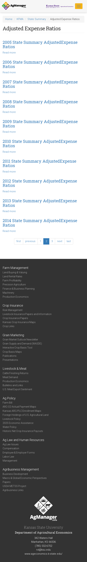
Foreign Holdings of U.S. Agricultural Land (25, 415)
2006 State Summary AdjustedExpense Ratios (40, 64)
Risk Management (12, 310)
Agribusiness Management (21, 469)
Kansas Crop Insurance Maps (19, 322)
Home (8, 19)
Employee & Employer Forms (19, 452)
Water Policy (9, 427)
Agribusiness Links (13, 490)
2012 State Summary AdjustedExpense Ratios (40, 183)
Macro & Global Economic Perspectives (25, 478)
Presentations (10, 359)
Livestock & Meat (14, 368)
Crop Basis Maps (12, 351)
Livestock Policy (12, 419)
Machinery (8, 292)
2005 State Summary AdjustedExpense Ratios (40, 44)
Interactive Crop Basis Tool (17, 347)
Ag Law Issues (11, 444)
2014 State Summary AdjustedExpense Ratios (40, 223)
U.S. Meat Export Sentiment (17, 389)
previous (30, 241)
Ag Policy (9, 398)
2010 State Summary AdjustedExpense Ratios (40, 143)
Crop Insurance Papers (15, 318)
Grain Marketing (13, 335)
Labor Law (8, 456)
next (59, 241)
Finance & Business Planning (19, 288)
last (69, 241)
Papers (7, 482)
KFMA (20, 19)
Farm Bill (7, 402)
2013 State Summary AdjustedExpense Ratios (40, 203)
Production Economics (16, 296)
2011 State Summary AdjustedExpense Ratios (39, 163)
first (18, 241)
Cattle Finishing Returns (15, 373)
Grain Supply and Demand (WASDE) (22, 343)
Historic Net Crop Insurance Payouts (23, 431)
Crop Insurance (13, 305)
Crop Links (8, 326)
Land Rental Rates (12, 276)
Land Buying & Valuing (15, 272)
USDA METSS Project (14, 486)
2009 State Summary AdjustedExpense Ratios (40, 123)
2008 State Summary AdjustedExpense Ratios (40, 104)
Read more (9, 52)
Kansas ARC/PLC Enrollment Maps (22, 410)
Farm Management (15, 268)
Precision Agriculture (14, 284)
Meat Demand (10, 377)
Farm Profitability (12, 280)
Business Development (15, 474)
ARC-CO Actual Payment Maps (19, 406)
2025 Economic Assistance (18, 423)
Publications (9, 355)
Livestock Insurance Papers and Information (27, 314)
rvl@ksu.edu (43, 549)
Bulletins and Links (13, 385)
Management (10, 460)
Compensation (11, 448)
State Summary (37, 19)
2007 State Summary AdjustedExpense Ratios (40, 84)
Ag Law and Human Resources (23, 440)
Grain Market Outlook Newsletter (20, 339)
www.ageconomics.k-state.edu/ (43, 553)
